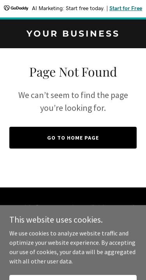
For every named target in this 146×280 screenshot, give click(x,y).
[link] (73, 34)
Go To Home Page (73, 137)
